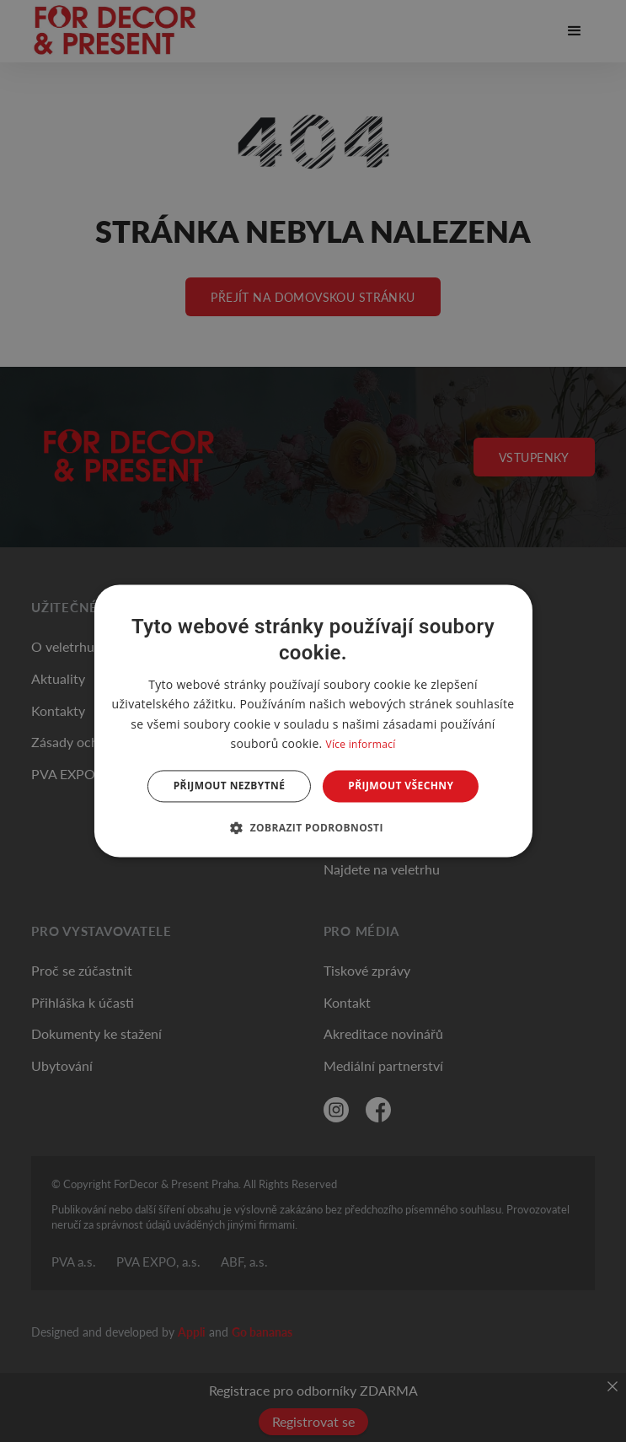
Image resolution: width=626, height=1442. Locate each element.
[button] (313, 828)
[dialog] (313, 720)
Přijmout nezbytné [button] (230, 785)
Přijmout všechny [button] (400, 785)
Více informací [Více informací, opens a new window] (360, 744)
